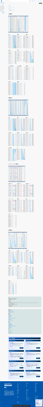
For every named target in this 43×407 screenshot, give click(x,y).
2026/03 (9, 30)
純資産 (12, 115)
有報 (2, 11)
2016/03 (9, 56)
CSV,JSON (3, 13)
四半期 (2, 12)
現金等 (20, 181)
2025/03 (9, 62)
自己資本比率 (17, 115)
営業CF (10, 181)
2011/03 (9, 37)
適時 (4, 11)
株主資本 (14, 115)
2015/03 (9, 123)
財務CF (14, 181)
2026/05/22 (3, 5)
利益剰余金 (20, 115)
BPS (27, 115)
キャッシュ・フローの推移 (11, 7)
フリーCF (16, 181)
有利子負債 (22, 115)
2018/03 (9, 24)
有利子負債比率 (25, 115)
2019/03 (9, 58)
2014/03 (9, 21)
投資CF (12, 181)
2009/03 (9, 17)
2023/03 (9, 28)
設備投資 (19, 181)
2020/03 (9, 43)
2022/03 (9, 27)
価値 (3, 12)
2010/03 (9, 18)
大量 (3, 11)
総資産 (10, 115)
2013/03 (9, 54)
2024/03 (17, 144)
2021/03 (9, 127)
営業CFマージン (23, 181)
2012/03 (9, 121)
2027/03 (9, 31)
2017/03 (9, 41)
